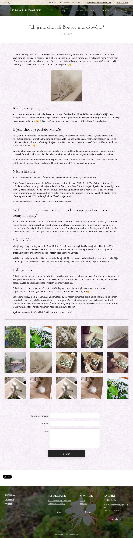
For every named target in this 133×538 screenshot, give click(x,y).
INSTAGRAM (10, 495)
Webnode (74, 534)
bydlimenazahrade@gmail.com (99, 2)
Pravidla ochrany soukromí (59, 500)
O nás (82, 500)
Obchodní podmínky (56, 503)
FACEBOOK (9, 499)
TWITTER (9, 504)
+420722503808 (122, 2)
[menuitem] (53, 10)
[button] (108, 10)
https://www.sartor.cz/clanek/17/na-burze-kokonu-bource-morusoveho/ (81, 231)
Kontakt (83, 503)
